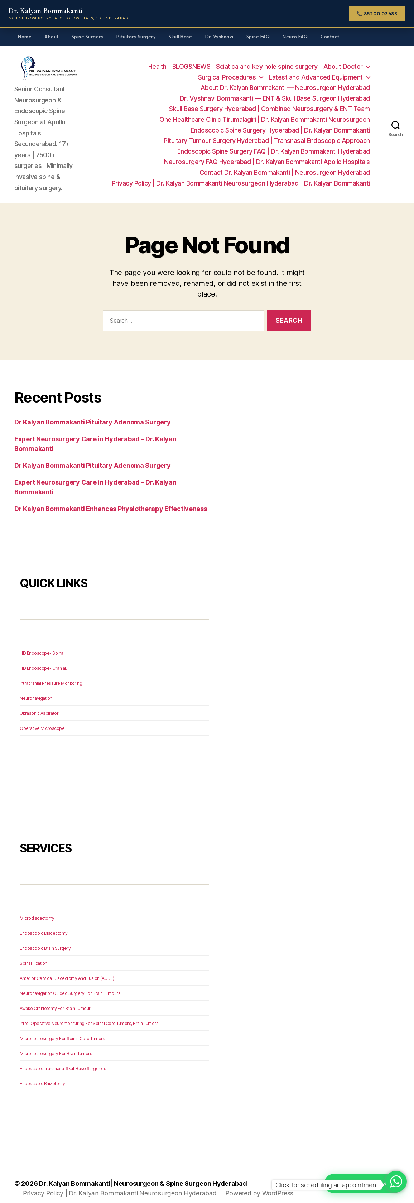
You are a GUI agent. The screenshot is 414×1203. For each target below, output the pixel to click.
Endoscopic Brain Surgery (45, 937)
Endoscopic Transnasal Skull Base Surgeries (63, 1058)
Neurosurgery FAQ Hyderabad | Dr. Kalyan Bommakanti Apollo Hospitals (267, 156)
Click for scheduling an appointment (327, 1185)
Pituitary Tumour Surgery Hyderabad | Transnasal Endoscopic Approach (267, 135)
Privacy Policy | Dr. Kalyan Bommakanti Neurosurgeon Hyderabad (205, 178)
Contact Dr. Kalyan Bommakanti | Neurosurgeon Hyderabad (284, 167)
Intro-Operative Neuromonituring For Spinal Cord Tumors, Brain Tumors (89, 1013)
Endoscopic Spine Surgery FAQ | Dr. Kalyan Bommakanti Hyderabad (273, 146)
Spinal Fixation (33, 953)
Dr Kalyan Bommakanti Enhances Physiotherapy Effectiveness (110, 498)
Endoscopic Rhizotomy (42, 1073)
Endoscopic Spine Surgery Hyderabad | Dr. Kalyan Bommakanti (280, 125)
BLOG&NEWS (191, 61)
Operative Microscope (42, 718)
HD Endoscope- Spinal (42, 642)
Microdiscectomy (37, 907)
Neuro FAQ (295, 36)
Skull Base (180, 36)
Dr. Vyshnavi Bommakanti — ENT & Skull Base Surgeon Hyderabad (275, 93)
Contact (330, 36)
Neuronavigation (36, 687)
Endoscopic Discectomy (44, 922)
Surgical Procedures (227, 72)
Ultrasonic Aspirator (39, 703)
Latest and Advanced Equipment (316, 72)
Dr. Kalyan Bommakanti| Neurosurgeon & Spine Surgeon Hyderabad (143, 1173)
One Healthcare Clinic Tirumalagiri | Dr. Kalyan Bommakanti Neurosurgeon (264, 114)
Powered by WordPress (256, 1183)
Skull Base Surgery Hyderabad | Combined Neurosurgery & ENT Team (269, 103)
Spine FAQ (258, 36)
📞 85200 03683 (377, 13)
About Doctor (343, 61)
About (51, 36)
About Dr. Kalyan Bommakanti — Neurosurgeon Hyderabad (285, 82)
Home (25, 36)
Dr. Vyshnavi (219, 36)
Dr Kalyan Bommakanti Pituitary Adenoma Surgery (92, 411)
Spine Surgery (88, 36)
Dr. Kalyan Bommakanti (337, 178)
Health (157, 61)
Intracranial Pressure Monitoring (51, 672)
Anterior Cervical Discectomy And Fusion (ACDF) (67, 968)
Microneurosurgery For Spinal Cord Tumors (62, 1028)
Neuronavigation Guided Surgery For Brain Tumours (70, 983)
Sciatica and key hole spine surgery (267, 61)
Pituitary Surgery (136, 36)
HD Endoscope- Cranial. (43, 657)
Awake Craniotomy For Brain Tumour (55, 998)
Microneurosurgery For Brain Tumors (56, 1043)
